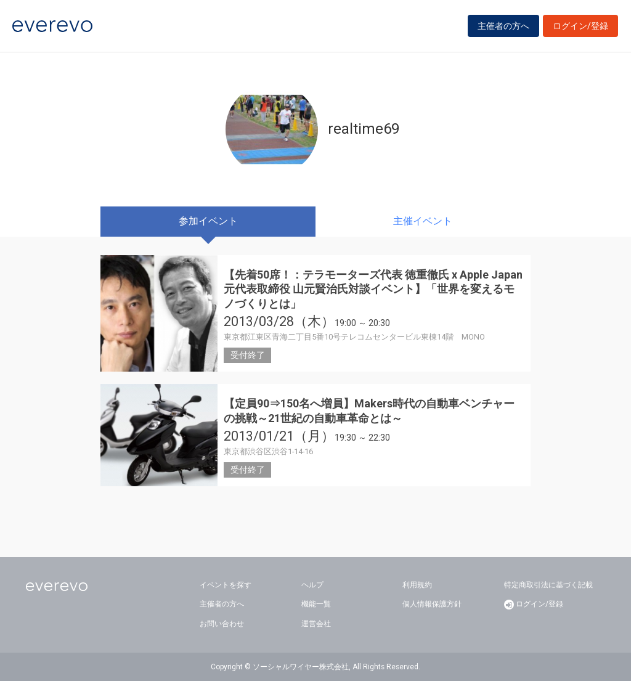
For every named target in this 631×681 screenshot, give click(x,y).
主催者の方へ (503, 26)
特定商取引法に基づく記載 (548, 585)
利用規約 (417, 585)
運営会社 (316, 623)
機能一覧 (316, 604)
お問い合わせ (222, 623)
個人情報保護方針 (432, 604)
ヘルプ (312, 585)
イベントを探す (225, 585)
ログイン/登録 (580, 26)
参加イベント (208, 221)
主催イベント (422, 221)
